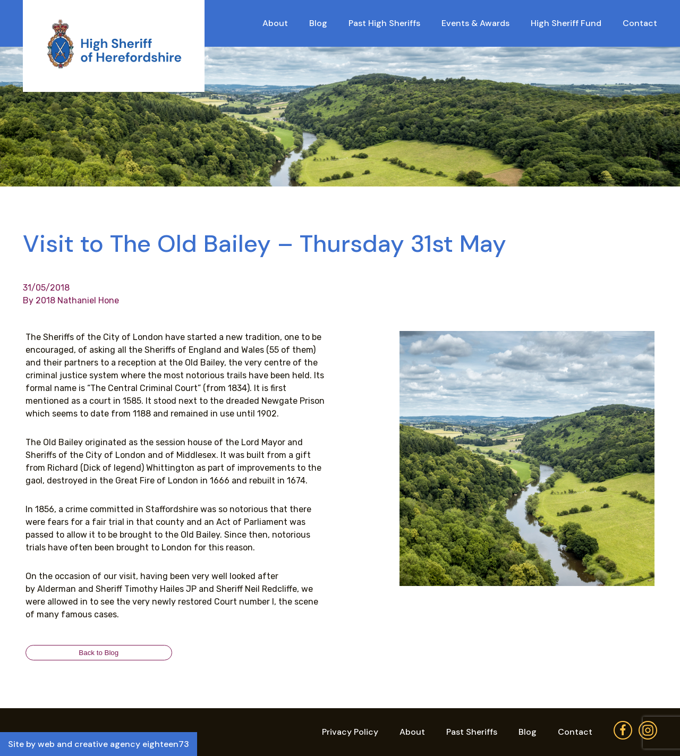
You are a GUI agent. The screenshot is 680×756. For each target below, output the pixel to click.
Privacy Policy (350, 731)
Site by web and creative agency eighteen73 (98, 744)
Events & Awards (475, 23)
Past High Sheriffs (384, 23)
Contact (640, 23)
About (275, 23)
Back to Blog (98, 653)
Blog (318, 23)
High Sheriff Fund (566, 23)
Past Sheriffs (471, 731)
